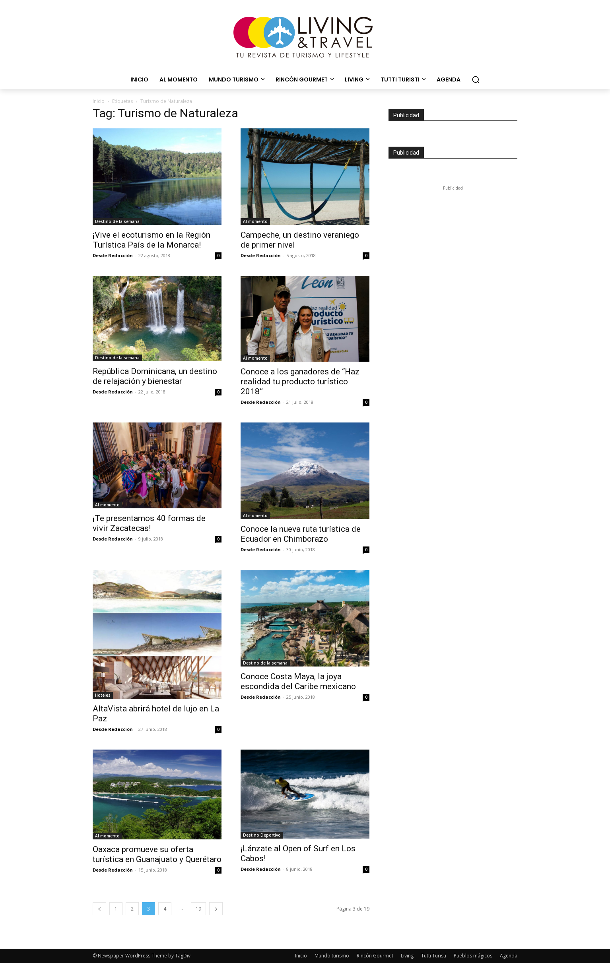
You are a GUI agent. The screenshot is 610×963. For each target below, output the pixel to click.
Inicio (99, 101)
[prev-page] (99, 908)
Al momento (255, 221)
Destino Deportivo (262, 835)
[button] (475, 79)
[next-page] (216, 908)
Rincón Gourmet (375, 955)
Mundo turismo (332, 955)
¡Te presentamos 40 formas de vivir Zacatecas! (149, 523)
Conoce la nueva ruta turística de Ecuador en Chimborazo (301, 534)
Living (407, 955)
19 (198, 908)
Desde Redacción (113, 255)
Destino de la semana (117, 221)
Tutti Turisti (433, 955)
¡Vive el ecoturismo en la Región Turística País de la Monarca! (151, 240)
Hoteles (103, 695)
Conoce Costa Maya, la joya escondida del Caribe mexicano (298, 681)
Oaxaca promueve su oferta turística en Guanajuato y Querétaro (157, 854)
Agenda (508, 955)
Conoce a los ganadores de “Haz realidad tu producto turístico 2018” (300, 381)
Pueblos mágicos (473, 955)
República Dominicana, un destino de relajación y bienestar (155, 376)
